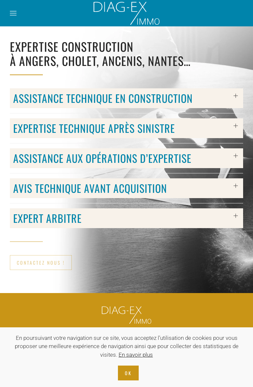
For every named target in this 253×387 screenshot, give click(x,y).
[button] (13, 13)
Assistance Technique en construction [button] (103, 98)
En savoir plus (136, 354)
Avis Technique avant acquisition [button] (90, 188)
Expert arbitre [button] (47, 218)
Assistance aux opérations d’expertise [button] (102, 158)
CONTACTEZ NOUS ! (41, 262)
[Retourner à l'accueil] (126, 13)
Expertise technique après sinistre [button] (94, 128)
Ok (128, 373)
